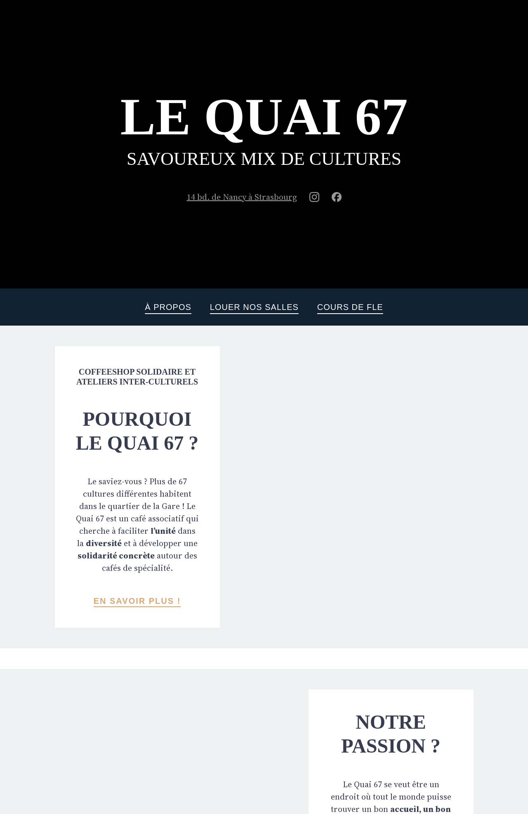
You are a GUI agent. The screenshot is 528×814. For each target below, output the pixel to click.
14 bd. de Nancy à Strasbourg (242, 197)
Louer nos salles (254, 307)
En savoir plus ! (137, 600)
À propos (168, 307)
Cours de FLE (350, 307)
